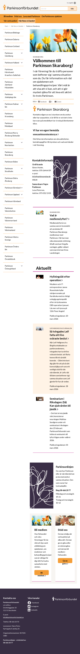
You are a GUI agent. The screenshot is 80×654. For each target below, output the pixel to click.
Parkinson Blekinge (12, 33)
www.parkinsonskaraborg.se (45, 134)
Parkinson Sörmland (13, 188)
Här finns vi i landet (27, 21)
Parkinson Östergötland (10, 267)
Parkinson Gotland (12, 46)
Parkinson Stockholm (9, 169)
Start (6, 26)
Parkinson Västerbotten (10, 209)
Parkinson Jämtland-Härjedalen (9, 85)
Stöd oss (18, 16)
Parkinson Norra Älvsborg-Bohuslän (12, 134)
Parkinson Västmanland (10, 228)
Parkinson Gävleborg (9, 54)
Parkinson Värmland (13, 201)
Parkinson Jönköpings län (10, 95)
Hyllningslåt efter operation (60, 278)
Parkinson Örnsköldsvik (10, 257)
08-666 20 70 (14, 622)
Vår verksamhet (10, 21)
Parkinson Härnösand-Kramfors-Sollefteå (12, 72)
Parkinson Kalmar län (12, 105)
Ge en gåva (65, 561)
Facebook (42, 102)
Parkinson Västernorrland (11, 219)
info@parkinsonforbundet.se (13, 617)
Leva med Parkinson (31, 16)
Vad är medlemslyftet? (59, 217)
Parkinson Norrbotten (9, 143)
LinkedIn (32, 610)
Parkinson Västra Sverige (11, 238)
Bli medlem (8, 16)
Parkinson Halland (12, 63)
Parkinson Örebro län (12, 247)
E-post (58, 102)
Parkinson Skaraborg (9, 153)
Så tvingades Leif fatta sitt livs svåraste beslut (59, 335)
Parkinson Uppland (12, 194)
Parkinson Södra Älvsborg (11, 179)
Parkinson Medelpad (9, 124)
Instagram (33, 606)
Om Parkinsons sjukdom (52, 16)
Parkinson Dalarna (12, 39)
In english (70, 3)
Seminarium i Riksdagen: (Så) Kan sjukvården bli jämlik (60, 404)
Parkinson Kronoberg (9, 114)
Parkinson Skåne (11, 162)
